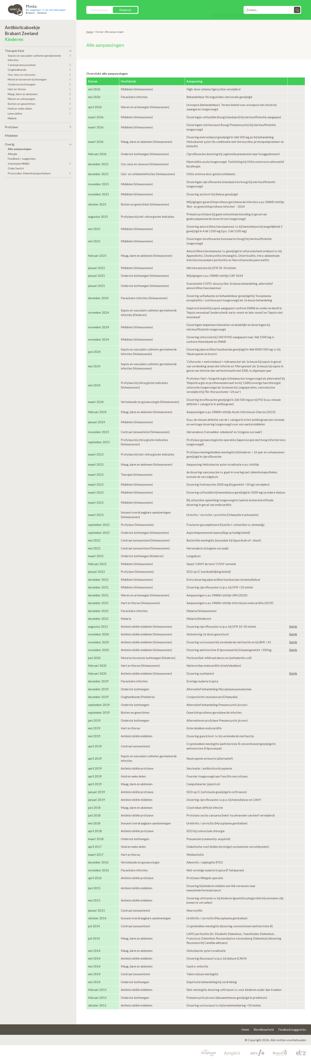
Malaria (12, 118)
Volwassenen (99, 10)
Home (89, 31)
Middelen (11, 135)
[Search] (269, 10)
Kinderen (125, 10)
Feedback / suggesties (22, 158)
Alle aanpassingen (19, 149)
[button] (38, 49)
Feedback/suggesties (292, 1029)
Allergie (12, 154)
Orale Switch (16, 168)
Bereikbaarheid (264, 1029)
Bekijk (293, 626)
